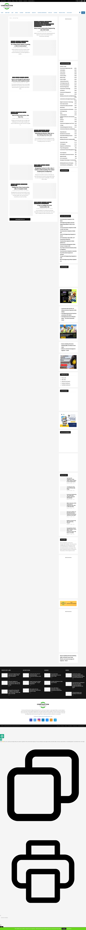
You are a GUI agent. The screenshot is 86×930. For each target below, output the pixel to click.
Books (16, 12)
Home (2, 12)
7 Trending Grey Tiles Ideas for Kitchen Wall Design (71, 488)
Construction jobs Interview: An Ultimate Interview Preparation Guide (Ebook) (68, 310)
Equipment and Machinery (65, 145)
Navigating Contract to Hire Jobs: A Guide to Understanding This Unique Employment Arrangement (44, 169)
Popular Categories (65, 63)
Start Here (7, 12)
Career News (17, 77)
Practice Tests (62, 12)
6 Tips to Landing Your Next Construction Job (44, 206)
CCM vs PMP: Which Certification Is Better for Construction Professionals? (56, 689)
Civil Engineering (63, 111)
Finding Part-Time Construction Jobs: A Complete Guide (20, 188)
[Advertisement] (32, 95)
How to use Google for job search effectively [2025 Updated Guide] (21, 80)
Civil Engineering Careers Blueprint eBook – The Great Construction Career (68, 318)
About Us (58, 725)
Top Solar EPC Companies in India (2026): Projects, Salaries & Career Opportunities (71, 480)
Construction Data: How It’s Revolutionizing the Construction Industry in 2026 (35, 675)
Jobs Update (27, 12)
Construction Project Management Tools (68, 149)
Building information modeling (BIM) (67, 139)
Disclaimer (70, 725)
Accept (64, 928)
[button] (43, 736)
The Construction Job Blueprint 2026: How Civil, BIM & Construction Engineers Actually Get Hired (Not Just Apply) (78, 685)
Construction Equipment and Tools (67, 123)
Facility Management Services (66, 127)
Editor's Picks (22, 77)
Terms (66, 725)
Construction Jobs (37, 22)
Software (62, 119)
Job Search (43, 25)
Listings (55, 12)
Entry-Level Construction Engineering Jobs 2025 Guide (44, 29)
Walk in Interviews (63, 137)
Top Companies (63, 152)
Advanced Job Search (66, 381)
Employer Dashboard (66, 383)
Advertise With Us (81, 725)
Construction (13, 42)
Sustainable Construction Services (67, 154)
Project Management (64, 147)
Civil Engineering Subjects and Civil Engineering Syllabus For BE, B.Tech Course (67, 224)
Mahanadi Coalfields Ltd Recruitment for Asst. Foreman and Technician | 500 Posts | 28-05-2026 (71, 513)
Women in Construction (37, 26)
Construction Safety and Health (66, 105)
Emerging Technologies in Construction (68, 160)
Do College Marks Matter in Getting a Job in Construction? (20, 45)
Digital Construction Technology (66, 101)
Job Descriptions (63, 114)
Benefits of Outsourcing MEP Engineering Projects (71, 521)
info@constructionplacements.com (45, 716)
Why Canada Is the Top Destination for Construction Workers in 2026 (35, 690)
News (16, 185)
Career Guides (36, 21)
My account (69, 12)
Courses (21, 12)
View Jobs (64, 379)
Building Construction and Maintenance (68, 95)
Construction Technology (65, 88)
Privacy (62, 725)
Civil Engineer (63, 144)
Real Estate (62, 107)
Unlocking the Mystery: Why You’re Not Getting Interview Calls (44, 134)
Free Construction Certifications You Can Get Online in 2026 (56, 675)
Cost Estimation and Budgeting (66, 164)
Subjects (34, 12)
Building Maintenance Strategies (66, 163)
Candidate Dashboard (66, 385)
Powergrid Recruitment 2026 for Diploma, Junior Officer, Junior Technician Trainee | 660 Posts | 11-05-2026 (71, 530)
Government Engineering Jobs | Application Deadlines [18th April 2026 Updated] (71, 496)
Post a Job (64, 377)
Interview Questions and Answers (66, 109)
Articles (50, 12)
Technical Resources (42, 12)
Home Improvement (64, 103)
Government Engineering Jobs (66, 68)
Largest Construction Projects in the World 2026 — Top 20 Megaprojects (35, 682)
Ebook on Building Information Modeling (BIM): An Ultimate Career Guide (68, 345)
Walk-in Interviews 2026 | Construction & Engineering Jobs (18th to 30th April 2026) (71, 505)
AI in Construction (63, 158)
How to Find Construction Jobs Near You (20, 116)
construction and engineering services (67, 98)
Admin (40, 31)
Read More (69, 928)
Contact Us (75, 725)
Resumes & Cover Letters (45, 131)
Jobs (12, 12)
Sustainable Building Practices (66, 135)
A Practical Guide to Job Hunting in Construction (77, 693)
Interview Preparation (37, 25)
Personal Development (14, 113)
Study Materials (63, 131)
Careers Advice (41, 21)
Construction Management (44, 22)
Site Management (48, 25)
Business (62, 94)
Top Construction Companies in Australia (68, 251)
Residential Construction (65, 133)
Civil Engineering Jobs (48, 21)
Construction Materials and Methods (67, 128)
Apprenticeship (63, 156)
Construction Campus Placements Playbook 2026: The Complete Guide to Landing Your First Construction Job (78, 675)
